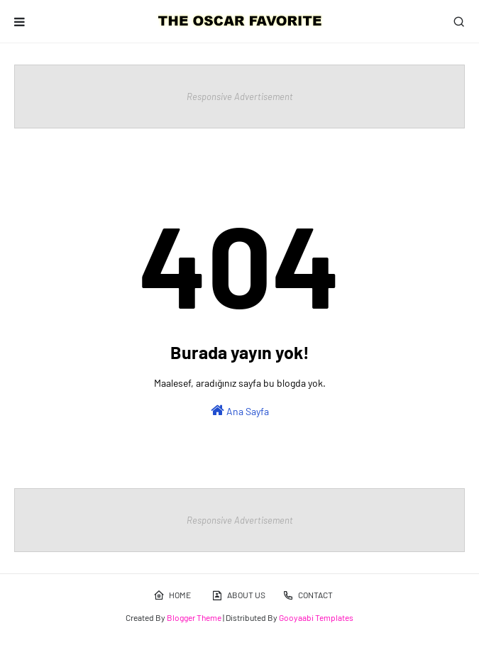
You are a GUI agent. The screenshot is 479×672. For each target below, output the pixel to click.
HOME (172, 595)
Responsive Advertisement (240, 96)
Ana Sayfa (240, 410)
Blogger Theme (194, 617)
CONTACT (307, 595)
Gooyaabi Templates (316, 617)
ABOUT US (238, 595)
